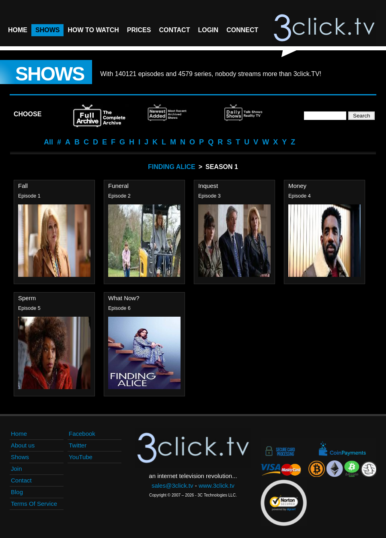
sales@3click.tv (172, 485)
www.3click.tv (216, 485)
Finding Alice (171, 166)
